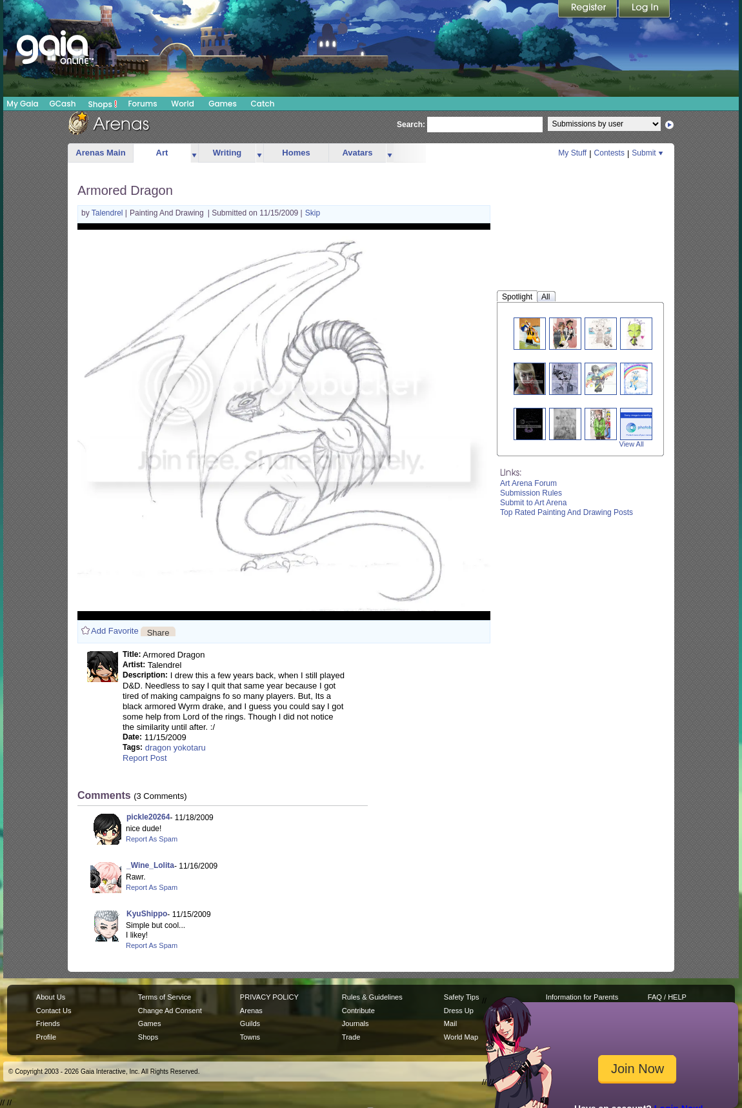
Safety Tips (461, 997)
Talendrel (108, 212)
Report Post (145, 758)
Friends (48, 1023)
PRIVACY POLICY (269, 997)
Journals (355, 1023)
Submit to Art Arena (533, 502)
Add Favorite (115, 631)
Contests (609, 152)
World (182, 103)
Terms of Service (164, 997)
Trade (351, 1037)
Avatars (357, 152)
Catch (263, 103)
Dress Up (459, 1010)
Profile (46, 1037)
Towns (250, 1037)
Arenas (251, 1010)
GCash (63, 103)
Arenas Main (100, 152)
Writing (227, 152)
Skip (312, 212)
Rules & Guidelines (372, 997)
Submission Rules (531, 493)
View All (631, 444)
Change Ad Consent (170, 1010)
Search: (411, 124)
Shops (102, 103)
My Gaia (22, 103)
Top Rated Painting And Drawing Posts (566, 512)
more (194, 153)
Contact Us (54, 1010)
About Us (50, 997)
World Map (461, 1037)
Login (644, 9)
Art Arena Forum (528, 483)
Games (222, 103)
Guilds (250, 1023)
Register (588, 9)
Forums (142, 103)
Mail (450, 1023)
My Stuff (572, 152)
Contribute (358, 1010)
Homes (296, 152)
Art (162, 152)
